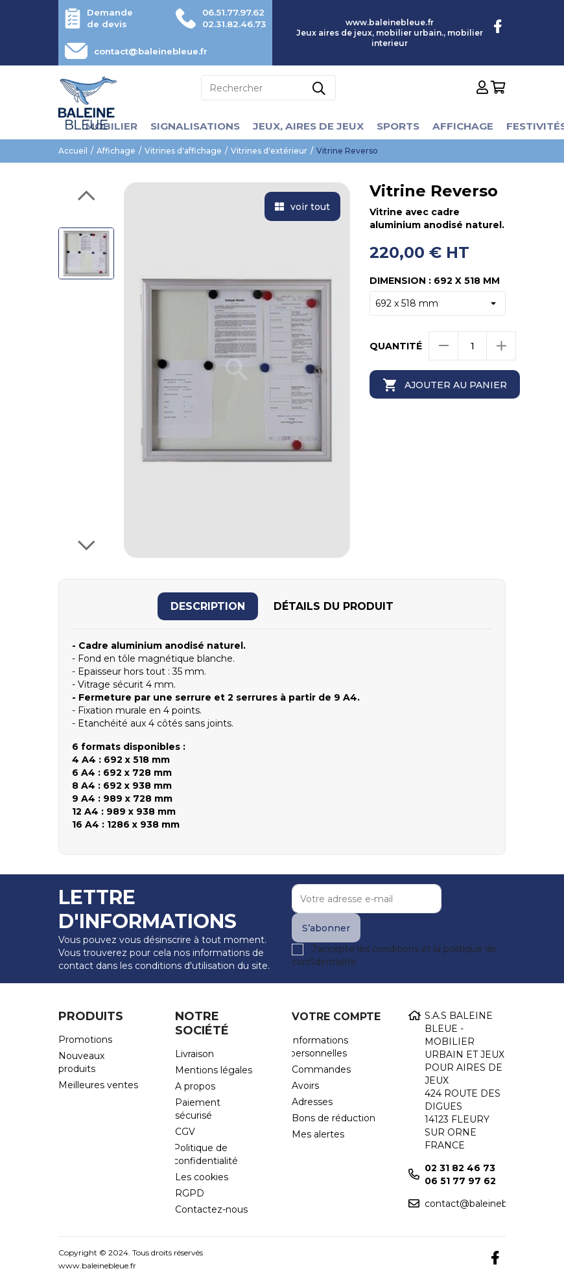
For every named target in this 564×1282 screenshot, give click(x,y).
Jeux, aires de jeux (307, 126)
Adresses (312, 1102)
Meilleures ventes (98, 1085)
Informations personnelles (319, 1046)
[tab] (208, 606)
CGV (185, 1131)
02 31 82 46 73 (460, 1168)
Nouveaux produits (81, 1062)
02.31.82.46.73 (230, 24)
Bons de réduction (333, 1118)
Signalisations (190, 126)
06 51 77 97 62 (460, 1181)
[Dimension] (438, 303)
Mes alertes (318, 1134)
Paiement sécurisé (197, 1109)
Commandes (321, 1069)
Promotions (85, 1039)
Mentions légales (213, 1070)
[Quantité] (472, 345)
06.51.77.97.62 (230, 12)
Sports (399, 126)
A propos (195, 1086)
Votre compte (336, 1016)
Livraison (194, 1054)
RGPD (189, 1193)
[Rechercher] (268, 87)
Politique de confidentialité (205, 1154)
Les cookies (201, 1177)
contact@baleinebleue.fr (157, 51)
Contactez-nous (211, 1209)
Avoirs (305, 1085)
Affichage (466, 126)
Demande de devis (111, 18)
